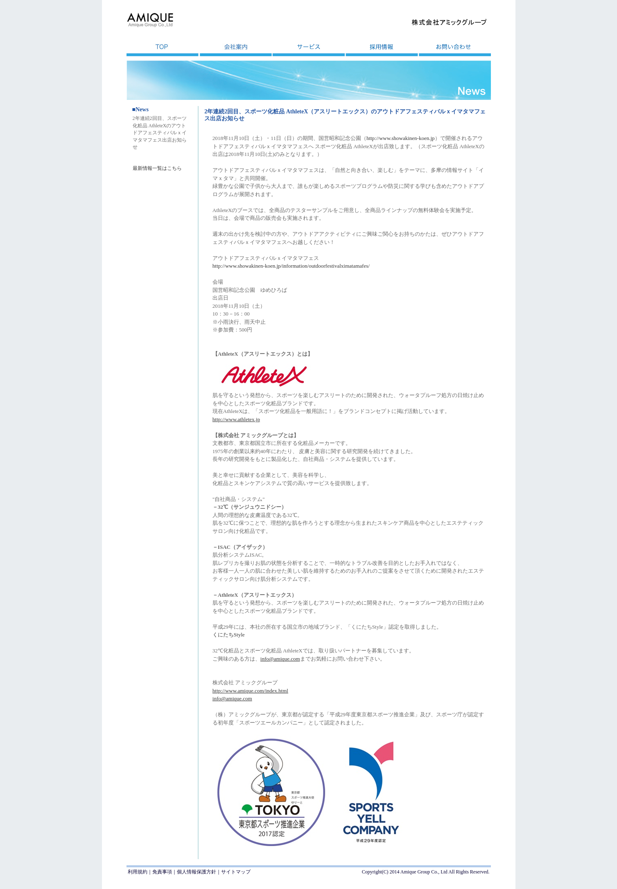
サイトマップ (236, 872)
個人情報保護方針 (196, 872)
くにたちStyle (228, 635)
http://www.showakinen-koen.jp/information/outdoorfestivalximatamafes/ (291, 266)
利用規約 (137, 872)
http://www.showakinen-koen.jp (400, 138)
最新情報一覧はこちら (157, 168)
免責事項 (162, 872)
